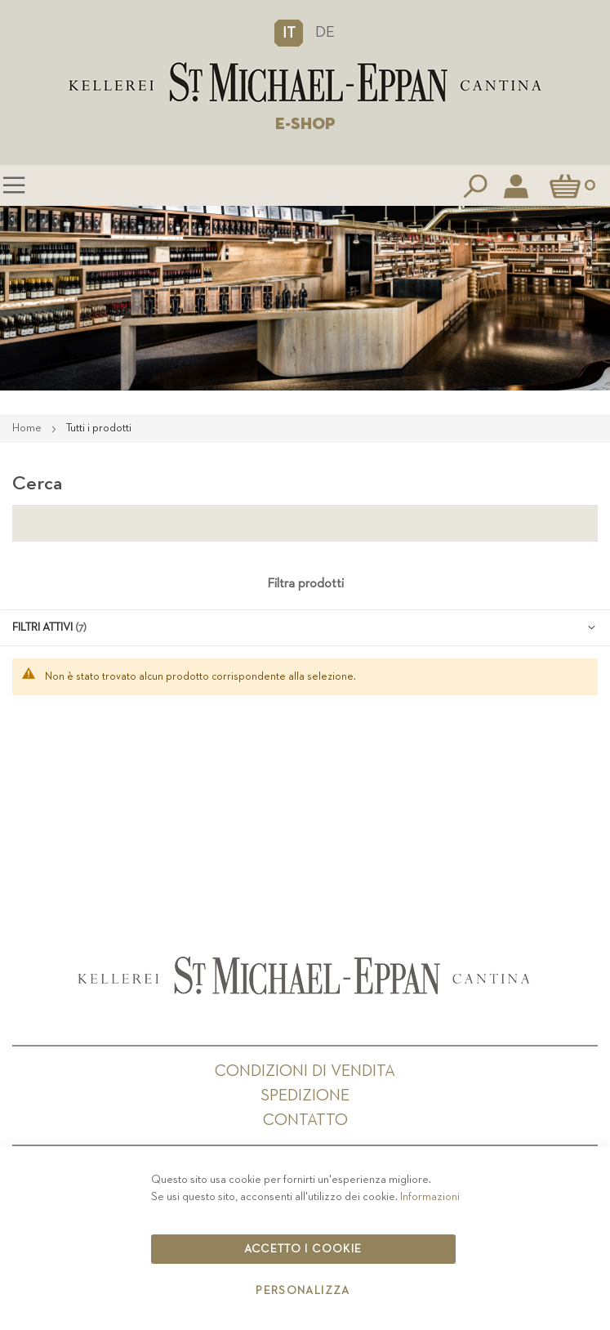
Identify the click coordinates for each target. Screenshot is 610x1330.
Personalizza (303, 1291)
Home (28, 428)
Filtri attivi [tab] (42, 627)
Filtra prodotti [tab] (305, 584)
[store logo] (305, 82)
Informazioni (430, 1197)
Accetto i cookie (303, 1249)
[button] (288, 32)
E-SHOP (305, 124)
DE (325, 32)
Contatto (305, 1120)
